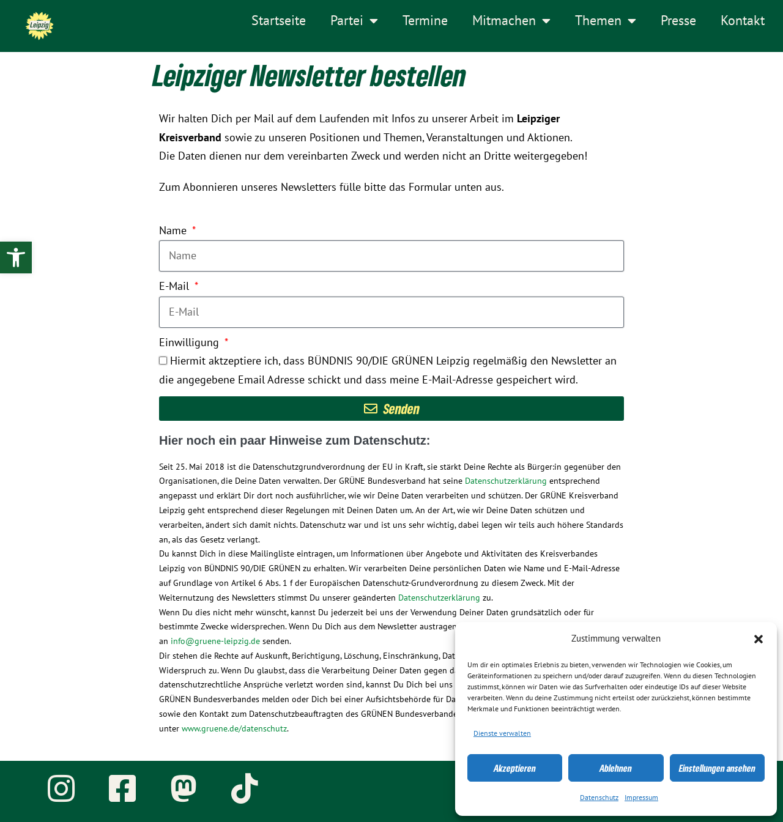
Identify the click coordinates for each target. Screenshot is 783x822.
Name (174, 230)
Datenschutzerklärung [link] (506, 481)
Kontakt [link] (743, 21)
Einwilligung (190, 342)
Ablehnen (615, 768)
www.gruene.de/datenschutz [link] (234, 729)
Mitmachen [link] (511, 21)
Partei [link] (354, 21)
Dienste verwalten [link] (502, 733)
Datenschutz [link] (599, 797)
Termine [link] (425, 21)
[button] (758, 639)
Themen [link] (605, 21)
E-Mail (175, 286)
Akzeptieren (515, 768)
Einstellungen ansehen (717, 768)
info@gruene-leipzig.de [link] (215, 641)
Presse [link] (678, 21)
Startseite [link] (278, 21)
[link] (16, 257)
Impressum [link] (641, 797)
